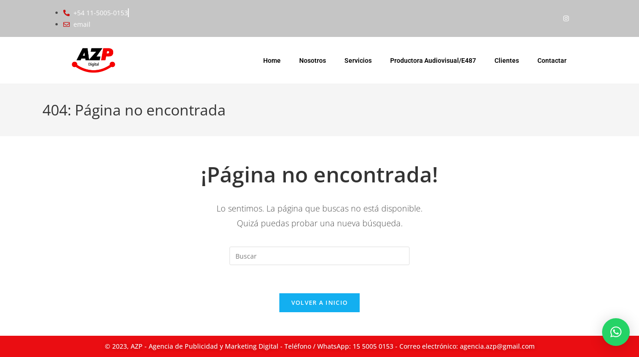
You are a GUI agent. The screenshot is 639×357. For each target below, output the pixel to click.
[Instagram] (566, 18)
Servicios (358, 60)
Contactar (552, 60)
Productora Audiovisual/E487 (433, 60)
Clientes (506, 60)
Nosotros (312, 60)
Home (272, 60)
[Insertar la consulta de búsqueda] (319, 256)
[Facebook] (548, 18)
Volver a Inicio (319, 302)
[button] (616, 332)
